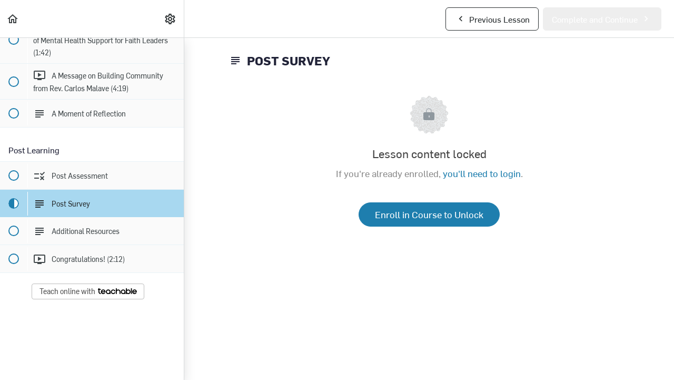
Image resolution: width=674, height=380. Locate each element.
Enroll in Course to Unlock (429, 214)
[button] (13, 18)
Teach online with (88, 291)
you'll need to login (482, 173)
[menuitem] (170, 18)
